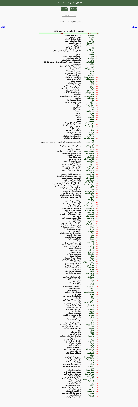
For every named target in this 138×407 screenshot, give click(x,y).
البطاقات (74, 9)
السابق (135, 27)
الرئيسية (64, 9)
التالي (2, 27)
